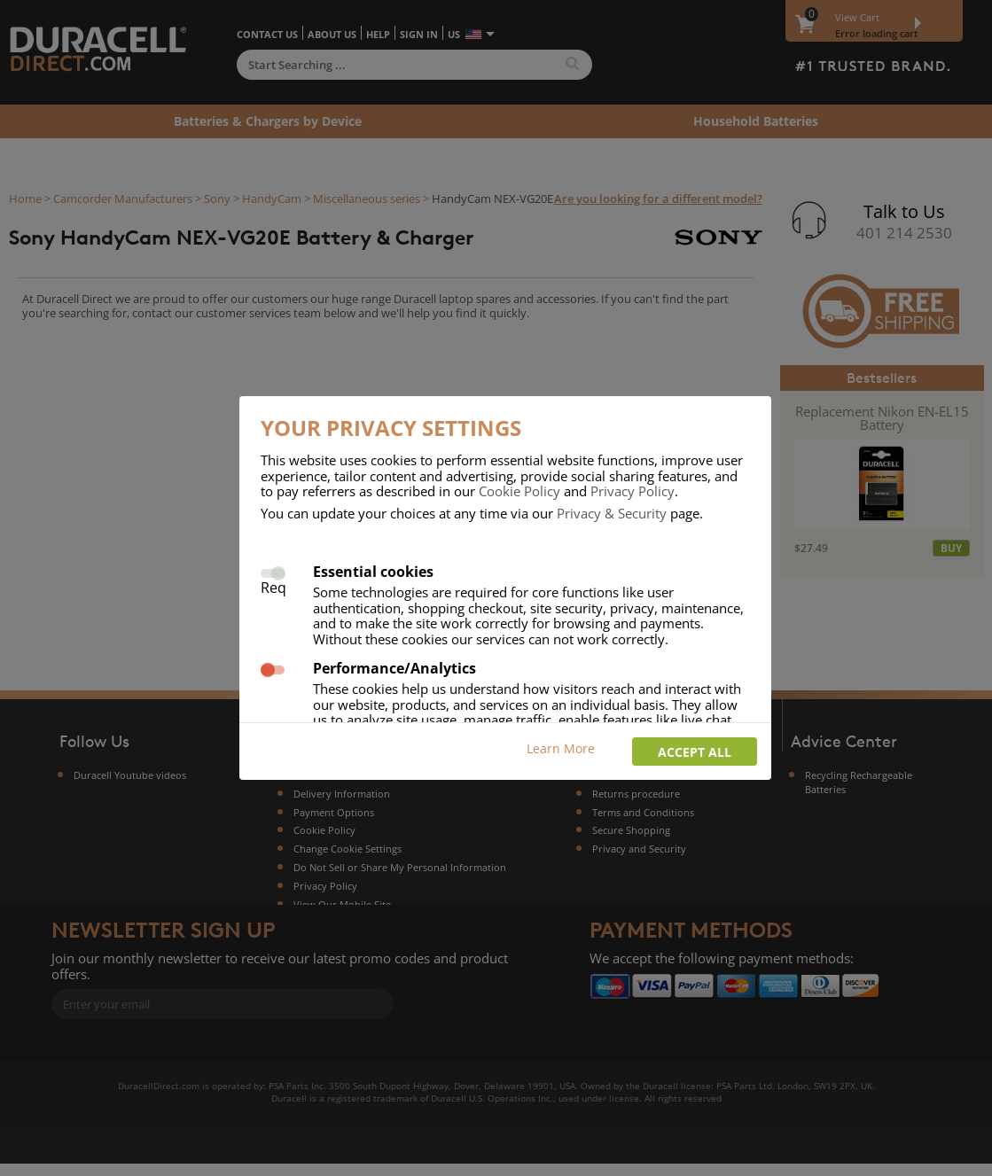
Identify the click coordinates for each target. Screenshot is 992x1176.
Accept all (694, 752)
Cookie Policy (519, 491)
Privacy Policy (632, 491)
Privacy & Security (612, 513)
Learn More (561, 748)
